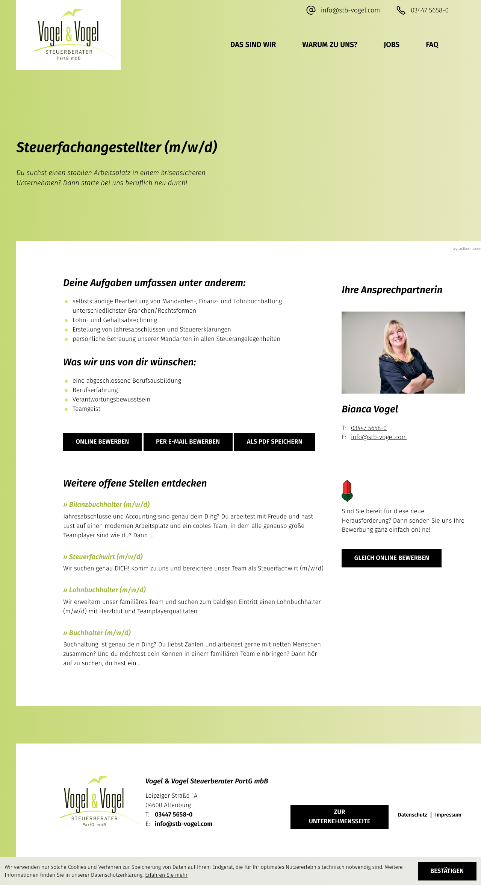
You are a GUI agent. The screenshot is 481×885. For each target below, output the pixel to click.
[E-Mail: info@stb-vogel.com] (343, 10)
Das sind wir (253, 45)
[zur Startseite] (68, 35)
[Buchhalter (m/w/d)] (194, 649)
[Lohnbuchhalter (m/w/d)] (194, 602)
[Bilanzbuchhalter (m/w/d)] (194, 521)
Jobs (391, 45)
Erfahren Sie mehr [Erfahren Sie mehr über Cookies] (166, 875)
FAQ (432, 45)
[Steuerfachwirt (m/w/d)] (194, 564)
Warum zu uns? (329, 45)
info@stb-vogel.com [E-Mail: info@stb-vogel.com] (379, 437)
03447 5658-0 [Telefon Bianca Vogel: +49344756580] (369, 428)
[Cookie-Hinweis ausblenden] (447, 871)
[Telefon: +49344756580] (173, 815)
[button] (422, 10)
